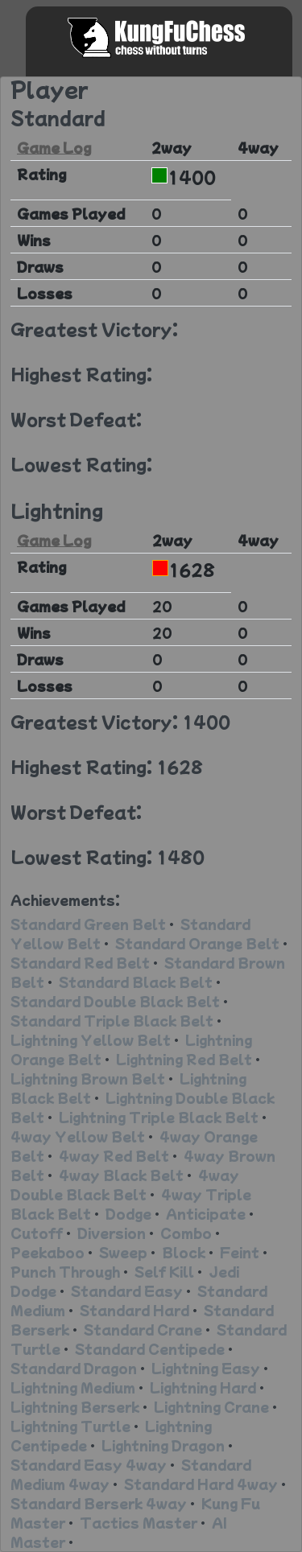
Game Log (54, 147)
